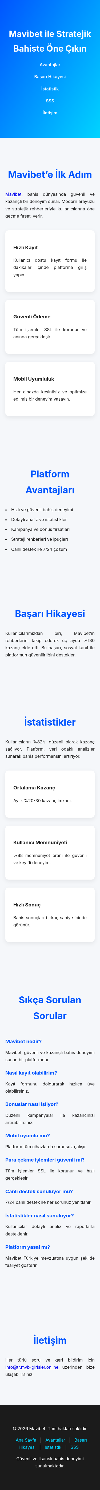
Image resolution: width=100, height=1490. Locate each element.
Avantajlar (50, 64)
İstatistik (50, 88)
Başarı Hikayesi (50, 76)
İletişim (50, 112)
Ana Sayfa (26, 1440)
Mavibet (13, 194)
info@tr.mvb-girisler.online (31, 1367)
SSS (50, 100)
